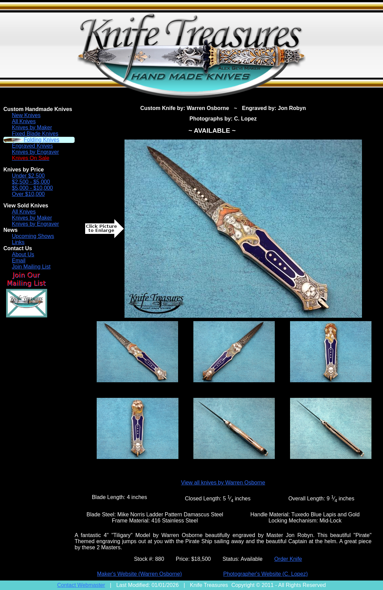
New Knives (26, 115)
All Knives (24, 121)
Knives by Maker (32, 127)
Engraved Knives (32, 146)
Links (18, 242)
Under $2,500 (28, 176)
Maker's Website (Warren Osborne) (139, 574)
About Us (23, 254)
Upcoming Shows (33, 236)
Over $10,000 (28, 194)
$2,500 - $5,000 (31, 182)
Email (18, 260)
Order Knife (288, 559)
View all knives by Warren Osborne (223, 482)
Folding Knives (41, 140)
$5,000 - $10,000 (32, 188)
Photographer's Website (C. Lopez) (265, 574)
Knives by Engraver (35, 152)
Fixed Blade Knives (35, 133)
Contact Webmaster (81, 585)
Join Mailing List (31, 267)
